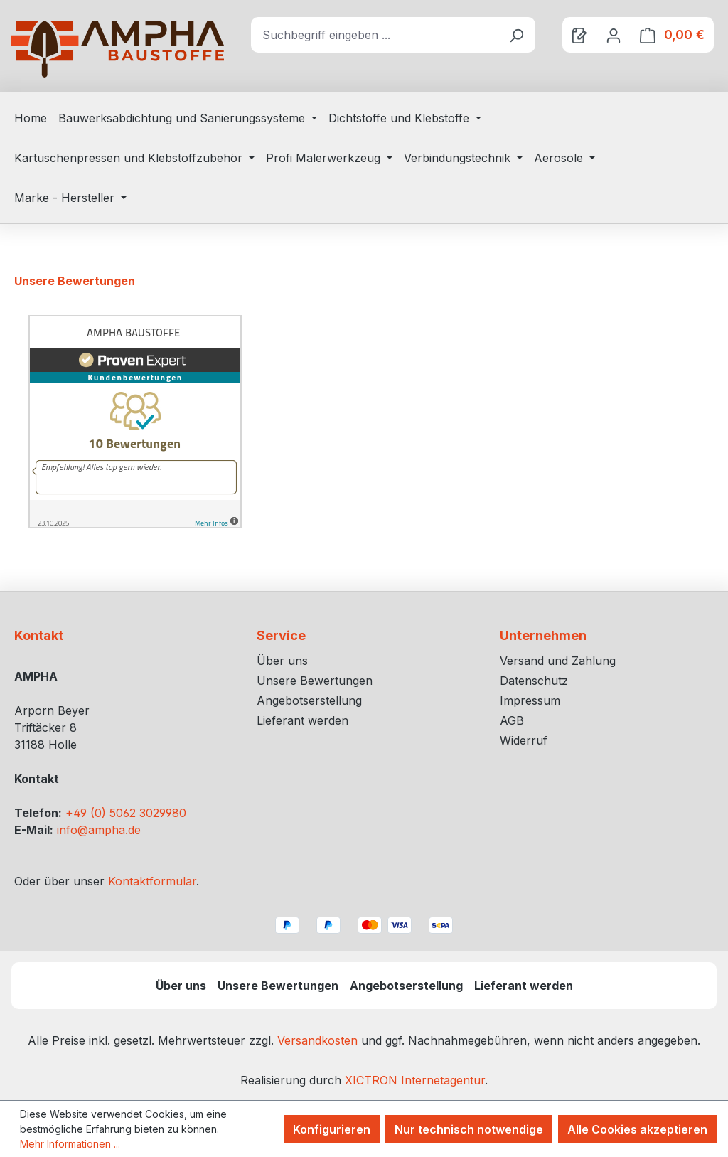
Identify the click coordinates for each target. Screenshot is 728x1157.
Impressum (530, 700)
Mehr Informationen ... (70, 1144)
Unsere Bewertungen (315, 680)
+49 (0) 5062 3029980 (125, 813)
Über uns (282, 661)
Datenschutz (534, 680)
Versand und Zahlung (558, 661)
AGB (512, 720)
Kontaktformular (152, 881)
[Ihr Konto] (613, 35)
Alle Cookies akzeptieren (637, 1129)
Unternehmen (543, 635)
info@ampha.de (99, 830)
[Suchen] (516, 35)
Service (281, 635)
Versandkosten (317, 1040)
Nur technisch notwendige (469, 1129)
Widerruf (523, 740)
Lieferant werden (302, 720)
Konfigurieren (331, 1129)
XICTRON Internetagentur (415, 1080)
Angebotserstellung (309, 700)
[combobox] (374, 35)
